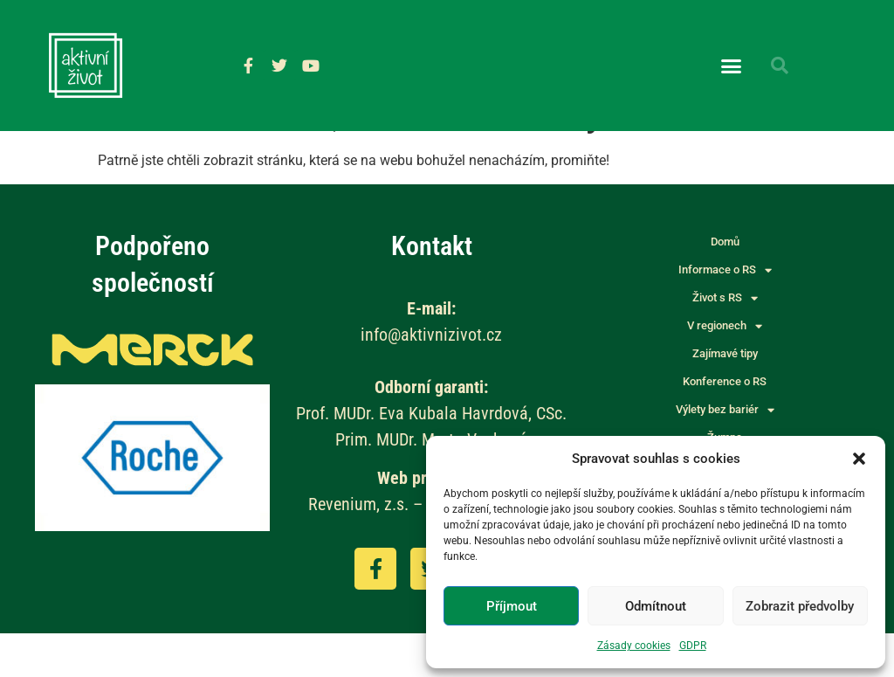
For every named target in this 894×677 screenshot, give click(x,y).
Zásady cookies (633, 645)
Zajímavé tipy (725, 397)
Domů (725, 286)
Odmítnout (655, 606)
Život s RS (725, 342)
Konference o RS (725, 425)
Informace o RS (725, 314)
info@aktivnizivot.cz (431, 378)
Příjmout (511, 606)
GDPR (692, 645)
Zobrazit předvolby (800, 606)
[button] (859, 458)
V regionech (724, 370)
